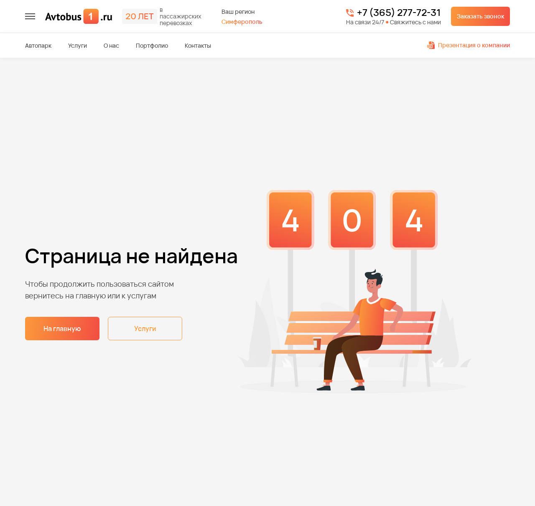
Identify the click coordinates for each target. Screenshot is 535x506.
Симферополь (242, 22)
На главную (62, 328)
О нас (111, 45)
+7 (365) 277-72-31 (399, 13)
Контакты (198, 45)
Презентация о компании (468, 45)
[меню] (30, 16)
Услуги (77, 45)
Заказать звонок (480, 16)
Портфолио (152, 45)
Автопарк (38, 45)
